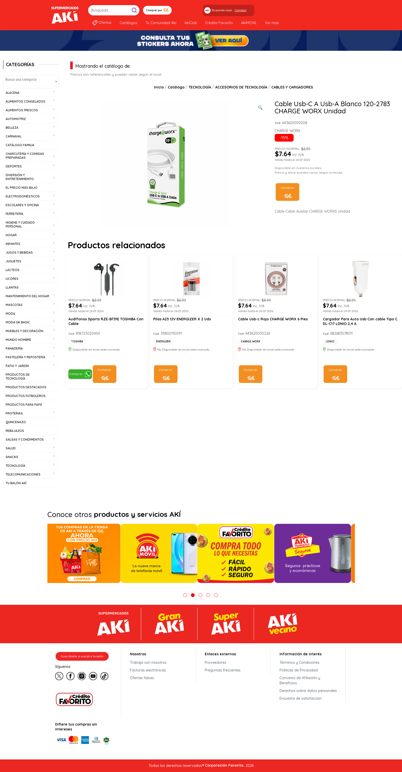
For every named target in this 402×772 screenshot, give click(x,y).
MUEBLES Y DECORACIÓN (24, 331)
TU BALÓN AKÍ (16, 483)
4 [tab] (208, 595)
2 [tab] (193, 595)
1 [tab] (185, 595)
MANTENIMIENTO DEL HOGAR (27, 296)
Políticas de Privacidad (299, 670)
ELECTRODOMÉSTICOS (23, 196)
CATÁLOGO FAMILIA (20, 145)
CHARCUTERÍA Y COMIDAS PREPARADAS (25, 156)
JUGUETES (13, 261)
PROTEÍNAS (14, 413)
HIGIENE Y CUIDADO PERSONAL (20, 224)
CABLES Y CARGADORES (292, 87)
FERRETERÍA (14, 214)
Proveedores (215, 662)
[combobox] (31, 81)
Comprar (287, 188)
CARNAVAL (14, 136)
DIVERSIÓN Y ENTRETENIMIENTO (20, 177)
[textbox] (31, 79)
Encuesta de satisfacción (301, 698)
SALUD (11, 448)
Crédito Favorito (219, 23)
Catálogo (176, 87)
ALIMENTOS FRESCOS (22, 110)
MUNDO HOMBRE (18, 340)
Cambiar (241, 10)
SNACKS (12, 457)
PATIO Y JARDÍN (17, 366)
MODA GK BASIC (18, 322)
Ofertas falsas (142, 678)
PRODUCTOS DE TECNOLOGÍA (18, 376)
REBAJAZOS (15, 431)
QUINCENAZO (16, 422)
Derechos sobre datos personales (308, 690)
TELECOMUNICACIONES (23, 474)
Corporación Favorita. (224, 765)
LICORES (12, 279)
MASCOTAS (14, 305)
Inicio (159, 87)
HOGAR (11, 235)
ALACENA (12, 93)
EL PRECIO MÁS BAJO (21, 188)
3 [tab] (200, 595)
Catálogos (128, 23)
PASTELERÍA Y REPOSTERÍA (25, 357)
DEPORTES (14, 166)
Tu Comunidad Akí (161, 23)
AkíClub (190, 23)
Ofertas (105, 22)
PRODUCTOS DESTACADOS (26, 387)
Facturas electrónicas (148, 670)
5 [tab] (216, 595)
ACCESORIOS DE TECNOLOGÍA (241, 87)
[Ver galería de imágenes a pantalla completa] (260, 107)
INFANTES (13, 244)
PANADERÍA (14, 348)
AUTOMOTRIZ (16, 119)
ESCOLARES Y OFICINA (22, 205)
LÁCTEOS (12, 270)
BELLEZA (12, 128)
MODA (10, 313)
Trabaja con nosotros (148, 662)
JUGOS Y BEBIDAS (19, 252)
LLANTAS (12, 287)
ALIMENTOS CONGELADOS (25, 101)
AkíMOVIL (249, 23)
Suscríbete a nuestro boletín (82, 656)
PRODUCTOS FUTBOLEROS (26, 396)
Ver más (272, 23)
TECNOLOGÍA (15, 466)
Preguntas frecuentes (223, 670)
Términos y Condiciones (299, 662)
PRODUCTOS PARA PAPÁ (24, 405)
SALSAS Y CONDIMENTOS (25, 439)
